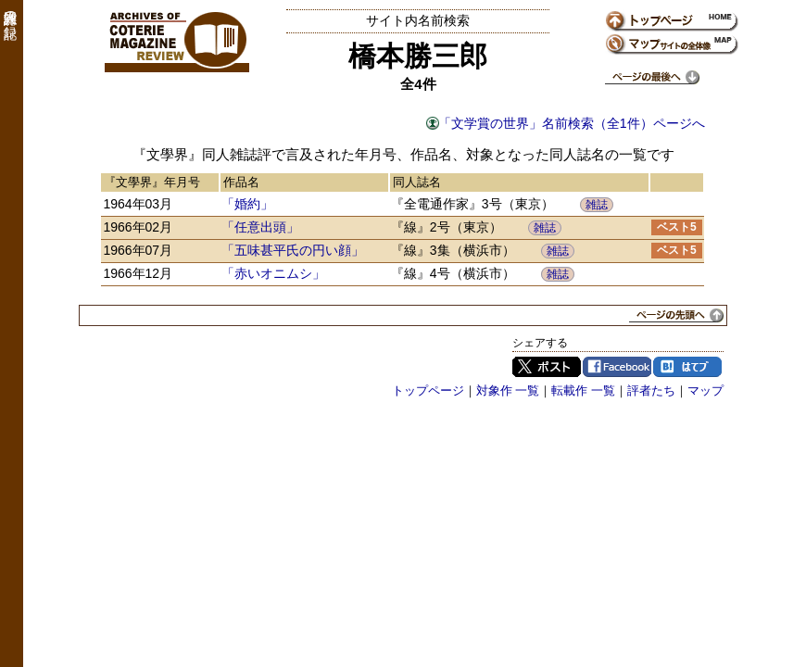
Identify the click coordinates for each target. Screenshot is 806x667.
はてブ (687, 367)
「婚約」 (247, 203)
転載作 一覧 (583, 390)
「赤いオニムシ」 (273, 273)
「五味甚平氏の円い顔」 (292, 250)
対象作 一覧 (508, 390)
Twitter (546, 367)
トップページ (428, 390)
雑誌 (597, 204)
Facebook (617, 367)
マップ (705, 390)
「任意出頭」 (260, 227)
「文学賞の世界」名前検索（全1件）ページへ (571, 123)
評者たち (651, 390)
